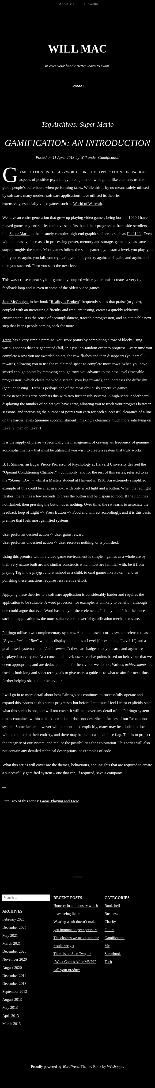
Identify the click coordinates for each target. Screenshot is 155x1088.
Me (107, 946)
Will (83, 157)
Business (111, 914)
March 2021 (11, 943)
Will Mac (77, 49)
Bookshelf (112, 906)
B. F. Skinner (12, 464)
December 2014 (14, 976)
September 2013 (14, 991)
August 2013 (12, 999)
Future (109, 930)
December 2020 (14, 951)
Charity (110, 922)
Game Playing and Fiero (59, 801)
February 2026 (13, 919)
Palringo (9, 632)
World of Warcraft (87, 203)
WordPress (71, 1067)
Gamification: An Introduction (77, 143)
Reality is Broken (65, 301)
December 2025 (14, 927)
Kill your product (66, 970)
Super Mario (19, 233)
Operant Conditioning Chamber (29, 472)
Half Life (134, 233)
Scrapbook (113, 954)
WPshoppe (115, 1067)
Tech (108, 962)
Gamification (108, 157)
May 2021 (10, 935)
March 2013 (11, 1024)
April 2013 (10, 1016)
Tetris (6, 340)
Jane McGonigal (15, 301)
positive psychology (52, 179)
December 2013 (14, 984)
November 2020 (14, 959)
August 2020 (12, 968)
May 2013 (10, 1007)
